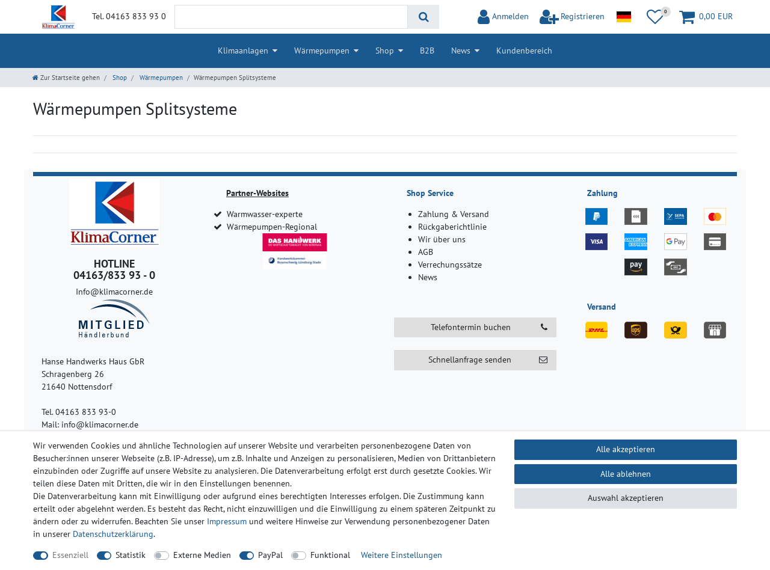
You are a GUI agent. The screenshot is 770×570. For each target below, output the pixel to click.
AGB (425, 252)
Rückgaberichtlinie (452, 226)
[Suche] (423, 17)
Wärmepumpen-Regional (272, 226)
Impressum (227, 521)
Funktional (330, 555)
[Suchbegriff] (291, 17)
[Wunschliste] (655, 16)
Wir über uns (442, 239)
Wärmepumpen (322, 50)
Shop (384, 50)
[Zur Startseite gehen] (66, 77)
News (460, 50)
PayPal (270, 555)
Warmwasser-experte (265, 214)
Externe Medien (202, 555)
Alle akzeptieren (625, 449)
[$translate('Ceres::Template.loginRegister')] (572, 16)
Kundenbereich (524, 50)
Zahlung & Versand (453, 214)
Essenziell (70, 555)
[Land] (623, 16)
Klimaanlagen (243, 50)
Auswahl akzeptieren (626, 497)
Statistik (131, 555)
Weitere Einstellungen (401, 555)
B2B (427, 50)
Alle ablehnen (625, 473)
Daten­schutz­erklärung (113, 534)
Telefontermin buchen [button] (489, 327)
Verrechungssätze (450, 264)
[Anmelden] (503, 16)
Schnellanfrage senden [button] (487, 360)
